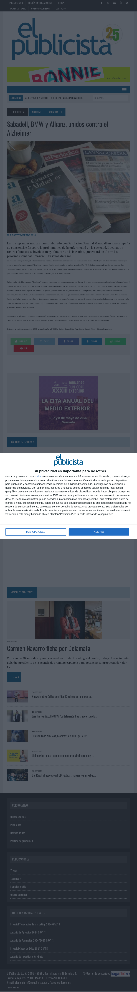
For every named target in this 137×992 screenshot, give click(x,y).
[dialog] (68, 496)
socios (38, 476)
